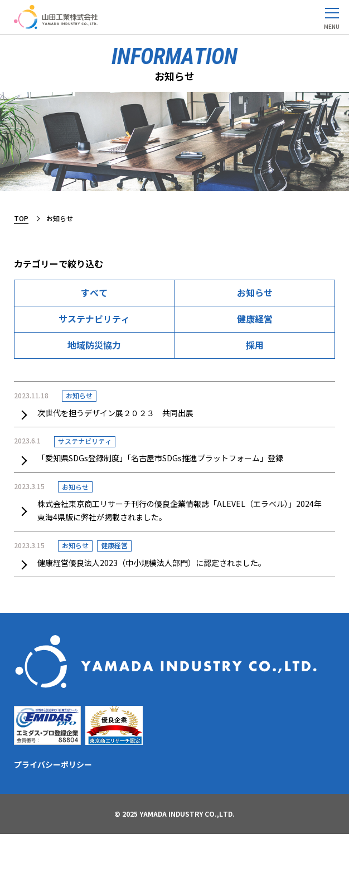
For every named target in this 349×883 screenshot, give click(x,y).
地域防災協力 (94, 345)
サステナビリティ (94, 318)
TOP (21, 218)
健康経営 (255, 318)
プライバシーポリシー (53, 764)
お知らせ (255, 292)
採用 (255, 345)
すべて (94, 292)
